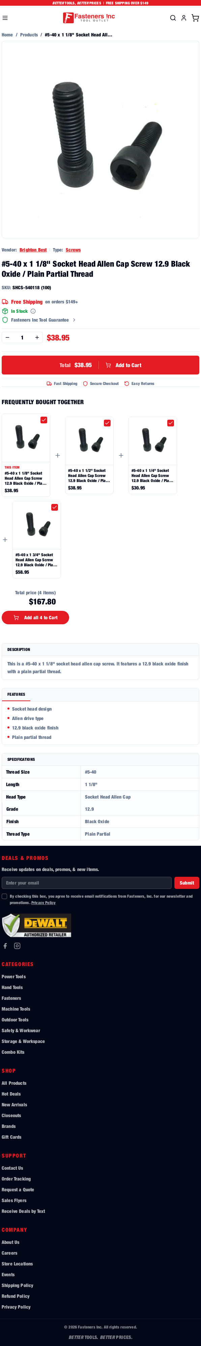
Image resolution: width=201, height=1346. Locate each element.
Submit (187, 883)
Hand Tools (12, 987)
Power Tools (14, 976)
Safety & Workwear (21, 1030)
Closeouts (11, 1115)
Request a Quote (18, 1189)
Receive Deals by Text (23, 1211)
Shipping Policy (17, 1285)
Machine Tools (16, 1009)
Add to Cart (100, 365)
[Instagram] (17, 946)
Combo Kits (13, 1052)
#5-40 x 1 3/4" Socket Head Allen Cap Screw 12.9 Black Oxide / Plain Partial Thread (36, 559)
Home (7, 34)
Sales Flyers (14, 1200)
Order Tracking (16, 1179)
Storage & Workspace (23, 1041)
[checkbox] (43, 420)
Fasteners (11, 998)
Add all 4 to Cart (35, 617)
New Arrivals (14, 1104)
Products (29, 34)
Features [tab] (16, 694)
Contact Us (12, 1168)
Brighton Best (33, 249)
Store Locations (17, 1263)
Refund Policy (15, 1296)
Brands (9, 1126)
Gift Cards (12, 1137)
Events (8, 1274)
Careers (9, 1253)
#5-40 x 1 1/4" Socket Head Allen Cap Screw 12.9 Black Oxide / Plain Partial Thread (152, 475)
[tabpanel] (100, 723)
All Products (14, 1083)
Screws (73, 249)
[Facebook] (5, 946)
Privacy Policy (43, 902)
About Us (10, 1242)
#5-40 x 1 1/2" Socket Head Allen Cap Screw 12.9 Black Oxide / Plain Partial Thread (88, 475)
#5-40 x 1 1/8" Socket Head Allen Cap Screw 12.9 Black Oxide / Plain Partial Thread (25, 478)
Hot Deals (11, 1094)
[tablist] (100, 694)
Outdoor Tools (15, 1019)
